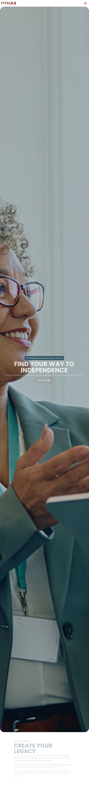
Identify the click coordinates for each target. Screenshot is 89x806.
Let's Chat (43, 380)
